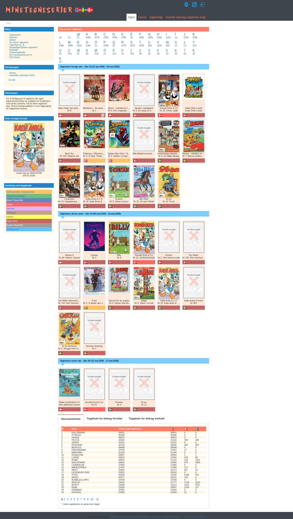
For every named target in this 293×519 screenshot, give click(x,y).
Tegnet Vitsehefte (14, 225)
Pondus (165, 516)
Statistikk (13, 50)
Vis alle (11, 80)
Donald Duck (123, 516)
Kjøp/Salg (156, 17)
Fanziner (10, 208)
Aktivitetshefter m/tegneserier (20, 192)
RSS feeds (14, 57)
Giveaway (11, 212)
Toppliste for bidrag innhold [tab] (146, 418)
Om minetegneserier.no (20, 55)
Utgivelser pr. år (17, 45)
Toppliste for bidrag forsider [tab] (105, 418)
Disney (12, 73)
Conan (112, 516)
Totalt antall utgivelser (129, 429)
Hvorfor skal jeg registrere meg (185, 17)
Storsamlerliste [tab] (71, 418)
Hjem (131, 17)
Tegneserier (15, 35)
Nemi (157, 516)
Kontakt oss (200, 516)
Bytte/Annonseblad (15, 196)
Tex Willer (175, 516)
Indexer (9, 217)
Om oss (189, 516)
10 (91, 499)
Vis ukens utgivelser (19, 42)
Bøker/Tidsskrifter (14, 200)
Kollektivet (146, 516)
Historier (13, 37)
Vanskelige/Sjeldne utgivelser (23, 47)
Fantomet (135, 516)
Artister (12, 40)
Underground (12, 229)
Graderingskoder (17, 52)
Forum (142, 17)
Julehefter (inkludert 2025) (22, 75)
